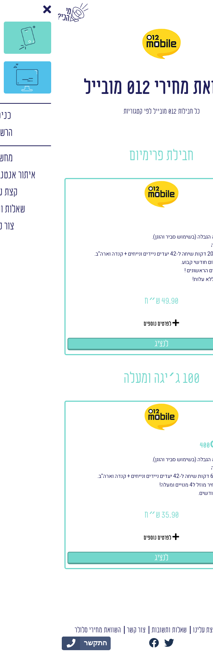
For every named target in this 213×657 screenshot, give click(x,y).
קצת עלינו (149, 630)
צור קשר (81, 630)
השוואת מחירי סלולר (43, 630)
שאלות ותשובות (114, 630)
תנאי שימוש (180, 630)
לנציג (107, 344)
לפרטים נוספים (106, 323)
